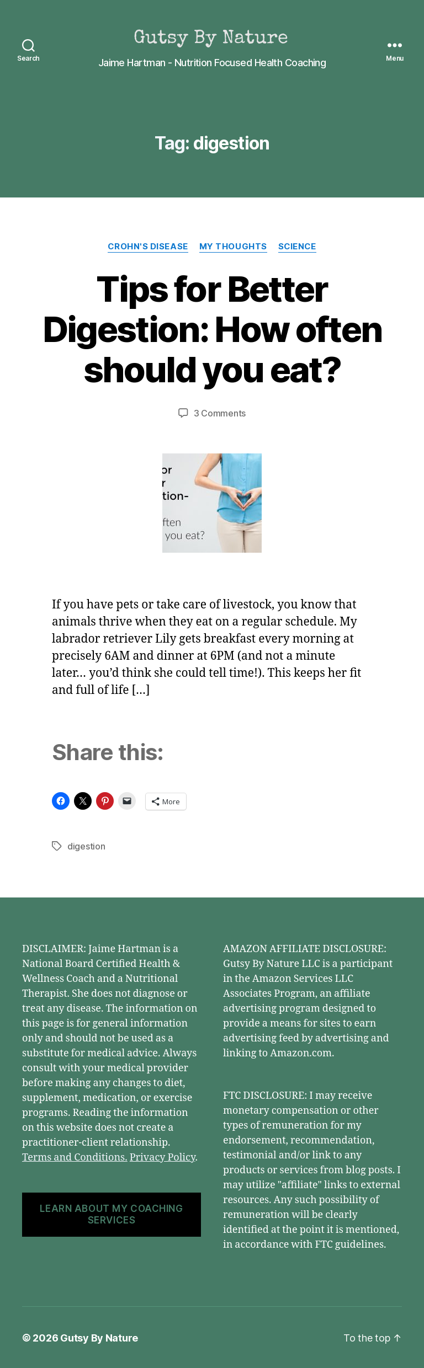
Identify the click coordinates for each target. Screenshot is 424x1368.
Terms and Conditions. (75, 1156)
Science (297, 247)
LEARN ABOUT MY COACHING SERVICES (111, 1213)
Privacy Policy (162, 1156)
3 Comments (220, 413)
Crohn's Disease (147, 247)
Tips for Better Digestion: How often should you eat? (212, 329)
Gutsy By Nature (99, 1337)
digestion (86, 845)
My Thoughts (233, 247)
